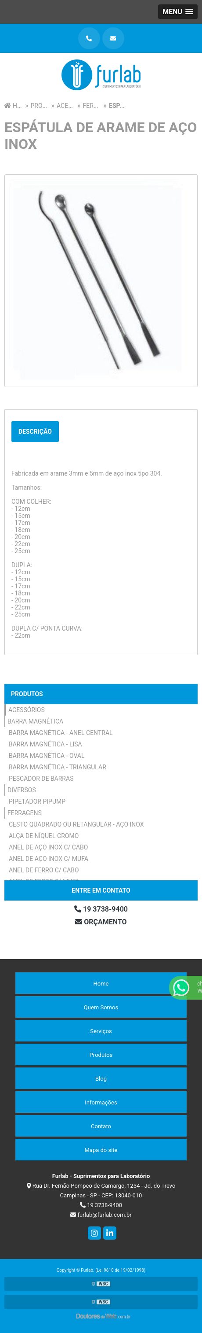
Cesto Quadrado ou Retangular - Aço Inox (76, 824)
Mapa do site (100, 1150)
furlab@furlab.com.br (100, 1214)
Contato (101, 1126)
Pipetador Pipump (37, 801)
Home (101, 983)
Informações (101, 1102)
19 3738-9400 (101, 909)
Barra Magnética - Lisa (45, 744)
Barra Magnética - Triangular (57, 767)
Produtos (27, 694)
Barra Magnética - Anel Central (61, 732)
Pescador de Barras (41, 778)
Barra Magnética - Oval (47, 755)
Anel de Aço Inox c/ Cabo (48, 847)
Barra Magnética (35, 721)
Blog (101, 1078)
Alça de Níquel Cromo (44, 835)
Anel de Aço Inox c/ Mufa (48, 858)
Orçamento (100, 922)
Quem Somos (101, 1007)
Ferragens (24, 812)
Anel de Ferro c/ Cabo (44, 870)
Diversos (21, 790)
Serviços (101, 1031)
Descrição (35, 431)
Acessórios (26, 709)
